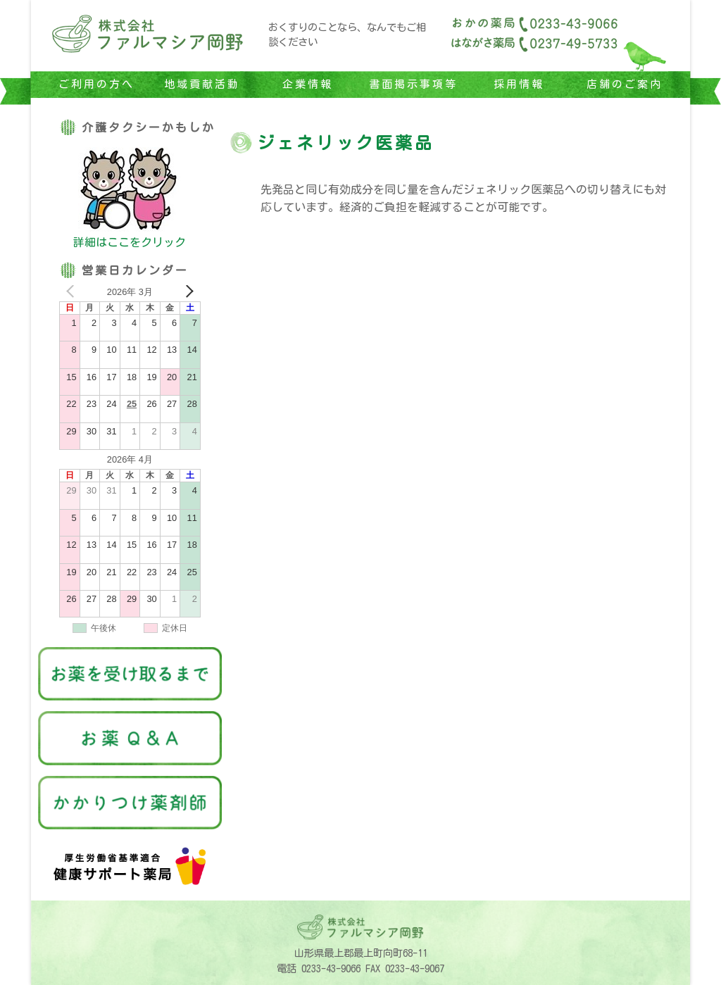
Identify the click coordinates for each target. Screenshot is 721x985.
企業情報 (307, 84)
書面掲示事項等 (413, 84)
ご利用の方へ (96, 84)
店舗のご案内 (625, 84)
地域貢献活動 (202, 84)
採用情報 (519, 84)
